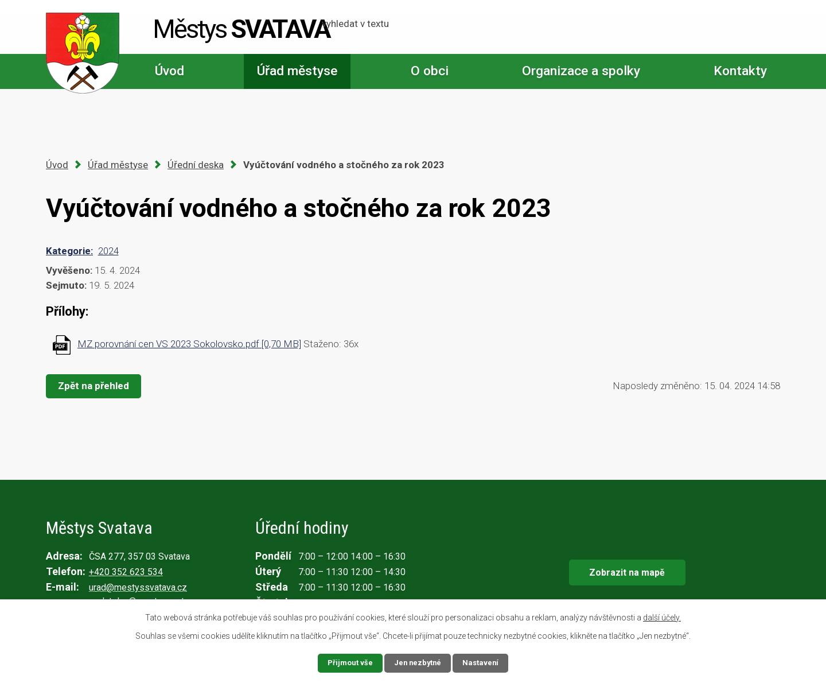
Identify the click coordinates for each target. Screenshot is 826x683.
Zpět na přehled (96, 385)
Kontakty (740, 71)
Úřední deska (195, 164)
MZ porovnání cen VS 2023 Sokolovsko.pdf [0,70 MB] (189, 344)
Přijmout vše (348, 662)
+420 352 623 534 (126, 571)
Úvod (169, 71)
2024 (108, 251)
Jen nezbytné (418, 662)
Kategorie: (69, 251)
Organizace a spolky (581, 71)
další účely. (662, 617)
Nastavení (483, 662)
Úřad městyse (297, 71)
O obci (430, 71)
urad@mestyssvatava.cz (138, 587)
